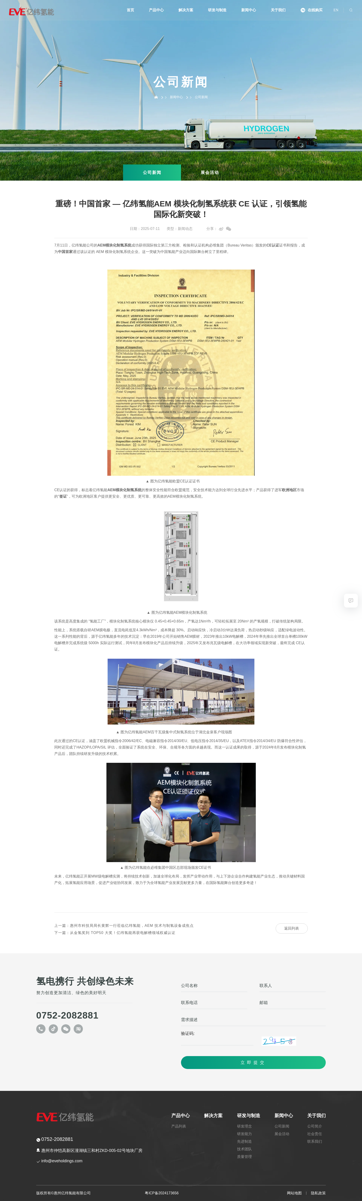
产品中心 (156, 10)
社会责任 (314, 1134)
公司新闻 (152, 172)
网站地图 (294, 1193)
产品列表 (179, 1126)
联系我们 (314, 1141)
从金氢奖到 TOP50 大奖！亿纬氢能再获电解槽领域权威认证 (114, 933)
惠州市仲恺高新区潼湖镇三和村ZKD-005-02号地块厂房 (92, 1150)
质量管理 (244, 1157)
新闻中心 (248, 10)
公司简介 (314, 1126)
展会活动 (210, 172)
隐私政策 (318, 1193)
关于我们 (278, 10)
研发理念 (244, 1126)
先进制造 (244, 1141)
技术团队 (244, 1149)
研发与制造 (217, 10)
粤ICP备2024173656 (162, 1193)
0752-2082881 (67, 1015)
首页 (131, 10)
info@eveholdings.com (62, 1161)
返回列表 (291, 928)
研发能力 (244, 1134)
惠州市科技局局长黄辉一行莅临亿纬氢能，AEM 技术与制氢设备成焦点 (124, 926)
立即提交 (253, 1062)
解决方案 (186, 10)
